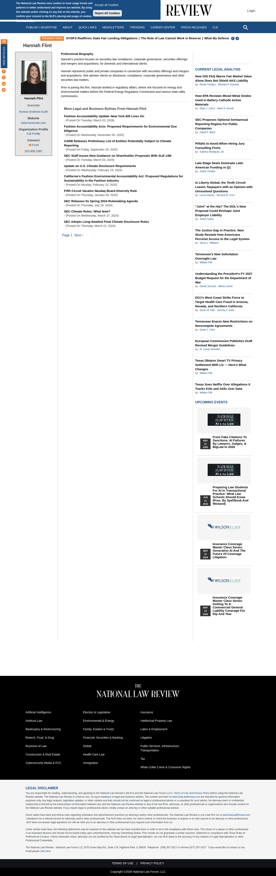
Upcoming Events (211, 402)
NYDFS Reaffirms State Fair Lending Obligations (119, 38)
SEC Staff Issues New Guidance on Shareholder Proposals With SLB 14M (117, 155)
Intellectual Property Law (156, 720)
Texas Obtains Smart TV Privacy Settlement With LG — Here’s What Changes (220, 365)
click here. (45, 851)
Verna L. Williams (209, 242)
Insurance (147, 712)
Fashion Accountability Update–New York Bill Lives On (104, 116)
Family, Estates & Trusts (98, 729)
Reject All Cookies (107, 13)
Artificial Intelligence (38, 712)
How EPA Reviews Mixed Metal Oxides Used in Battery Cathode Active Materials (223, 100)
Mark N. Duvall (225, 108)
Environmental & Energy (98, 720)
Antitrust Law (34, 720)
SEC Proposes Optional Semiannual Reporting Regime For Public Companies (221, 124)
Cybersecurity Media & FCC (44, 763)
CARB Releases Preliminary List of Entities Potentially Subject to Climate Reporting (117, 143)
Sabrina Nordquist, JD (212, 151)
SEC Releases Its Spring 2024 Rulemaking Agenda (101, 201)
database (106, 796)
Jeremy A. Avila (225, 310)
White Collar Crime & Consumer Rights (166, 767)
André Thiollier (207, 171)
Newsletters (113, 27)
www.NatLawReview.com (186, 796)
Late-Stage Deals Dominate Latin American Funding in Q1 (219, 165)
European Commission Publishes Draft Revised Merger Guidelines (223, 343)
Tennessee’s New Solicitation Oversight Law (216, 256)
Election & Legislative (97, 712)
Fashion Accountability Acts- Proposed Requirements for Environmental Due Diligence (120, 128)
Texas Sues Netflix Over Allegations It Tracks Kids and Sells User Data (222, 386)
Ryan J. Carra (207, 108)
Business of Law (36, 746)
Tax (143, 758)
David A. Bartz (207, 132)
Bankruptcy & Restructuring (43, 729)
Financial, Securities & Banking (103, 737)
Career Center (162, 27)
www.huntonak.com (33, 122)
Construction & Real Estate (43, 754)
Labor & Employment (154, 729)
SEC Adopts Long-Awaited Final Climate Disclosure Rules (106, 221)
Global (87, 746)
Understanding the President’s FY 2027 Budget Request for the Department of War (223, 278)
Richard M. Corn (225, 195)
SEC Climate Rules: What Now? (87, 211)
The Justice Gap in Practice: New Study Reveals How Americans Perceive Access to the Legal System (222, 235)
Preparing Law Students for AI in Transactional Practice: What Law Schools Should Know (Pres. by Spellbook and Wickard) (230, 495)
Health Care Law (94, 754)
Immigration (90, 763)
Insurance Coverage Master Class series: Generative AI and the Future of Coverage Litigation (229, 550)
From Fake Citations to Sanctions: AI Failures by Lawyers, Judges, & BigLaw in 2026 (230, 442)
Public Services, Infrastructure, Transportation (160, 748)
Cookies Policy (25, 20)
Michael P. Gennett (228, 84)
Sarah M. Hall (207, 310)
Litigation (146, 737)
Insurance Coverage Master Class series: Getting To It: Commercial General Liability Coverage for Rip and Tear (229, 606)
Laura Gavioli (207, 195)
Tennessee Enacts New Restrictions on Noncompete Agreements (223, 323)
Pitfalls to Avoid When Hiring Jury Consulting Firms (220, 146)
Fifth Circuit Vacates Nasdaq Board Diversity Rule (100, 191)
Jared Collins (207, 219)
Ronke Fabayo (208, 84)
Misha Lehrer (225, 286)
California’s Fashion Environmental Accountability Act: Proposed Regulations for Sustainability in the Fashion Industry (123, 178)
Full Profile (33, 133)
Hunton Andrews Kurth (33, 111)
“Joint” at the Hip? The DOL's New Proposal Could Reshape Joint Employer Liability (220, 211)
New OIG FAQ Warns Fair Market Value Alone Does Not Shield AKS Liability (223, 78)
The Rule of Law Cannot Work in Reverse (188, 38)
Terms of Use (181, 793)
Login (251, 11)
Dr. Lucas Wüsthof (210, 349)
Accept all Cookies (106, 5)
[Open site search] (245, 27)
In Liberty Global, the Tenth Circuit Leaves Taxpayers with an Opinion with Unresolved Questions (224, 187)
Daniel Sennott (208, 286)
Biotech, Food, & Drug (40, 737)
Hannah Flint (33, 98)
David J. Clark (207, 329)
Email (35, 144)
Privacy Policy (202, 793)
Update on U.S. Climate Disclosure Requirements (100, 166)
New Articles (4, 56)
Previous (233, 38)
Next (238, 38)
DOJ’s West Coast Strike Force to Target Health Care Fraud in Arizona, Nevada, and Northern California (221, 302)
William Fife (206, 262)
